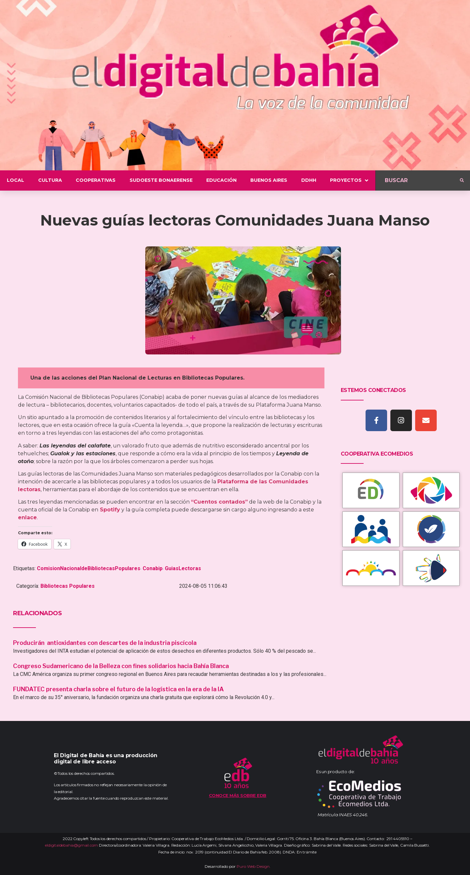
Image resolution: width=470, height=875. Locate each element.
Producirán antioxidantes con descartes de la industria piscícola (105, 642)
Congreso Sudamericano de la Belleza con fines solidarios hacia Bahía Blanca (121, 666)
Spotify (110, 510)
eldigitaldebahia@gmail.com (71, 845)
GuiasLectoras (183, 568)
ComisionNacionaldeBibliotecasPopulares (88, 568)
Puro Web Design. (254, 866)
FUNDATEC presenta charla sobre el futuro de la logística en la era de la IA (118, 689)
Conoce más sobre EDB (237, 795)
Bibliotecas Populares (67, 586)
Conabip (153, 568)
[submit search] (462, 180)
